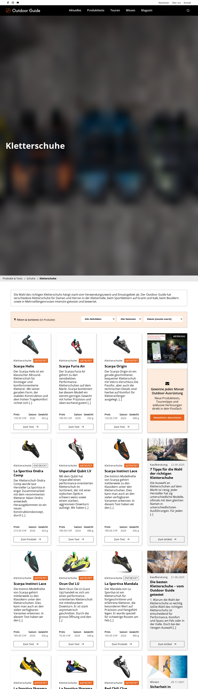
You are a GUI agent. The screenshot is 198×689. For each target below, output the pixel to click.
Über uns (176, 2)
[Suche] (188, 10)
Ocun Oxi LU (69, 584)
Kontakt (187, 2)
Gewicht (43, 414)
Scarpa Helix (24, 366)
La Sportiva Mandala (121, 584)
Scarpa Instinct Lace (121, 471)
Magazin (146, 10)
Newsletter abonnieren (167, 417)
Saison (32, 414)
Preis (17, 414)
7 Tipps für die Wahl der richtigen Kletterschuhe (166, 473)
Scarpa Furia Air (72, 366)
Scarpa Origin (116, 366)
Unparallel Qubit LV (75, 471)
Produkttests (95, 10)
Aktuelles (75, 10)
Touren (115, 10)
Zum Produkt (31, 539)
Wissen (130, 10)
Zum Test (31, 426)
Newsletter (164, 2)
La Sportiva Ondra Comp (28, 473)
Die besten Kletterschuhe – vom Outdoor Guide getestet (167, 588)
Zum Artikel (167, 539)
